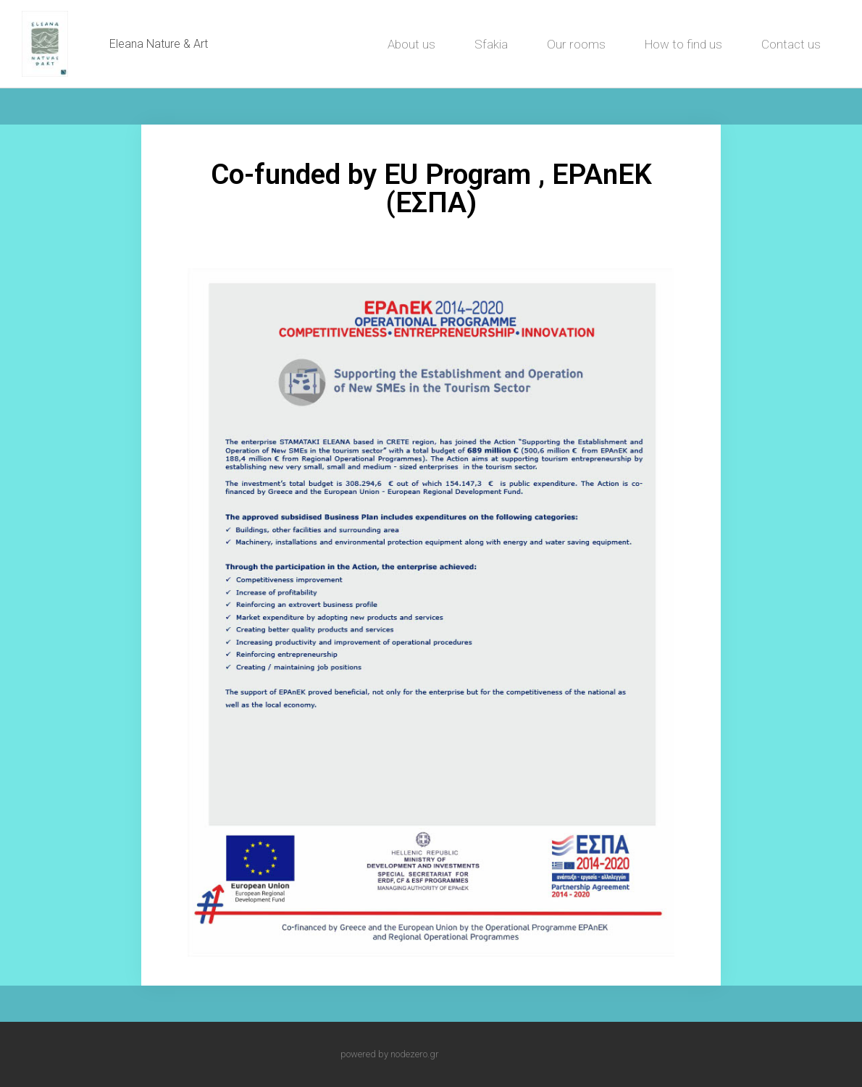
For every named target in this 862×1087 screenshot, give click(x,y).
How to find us (683, 44)
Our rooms (576, 44)
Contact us (791, 44)
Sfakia (491, 44)
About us (411, 44)
